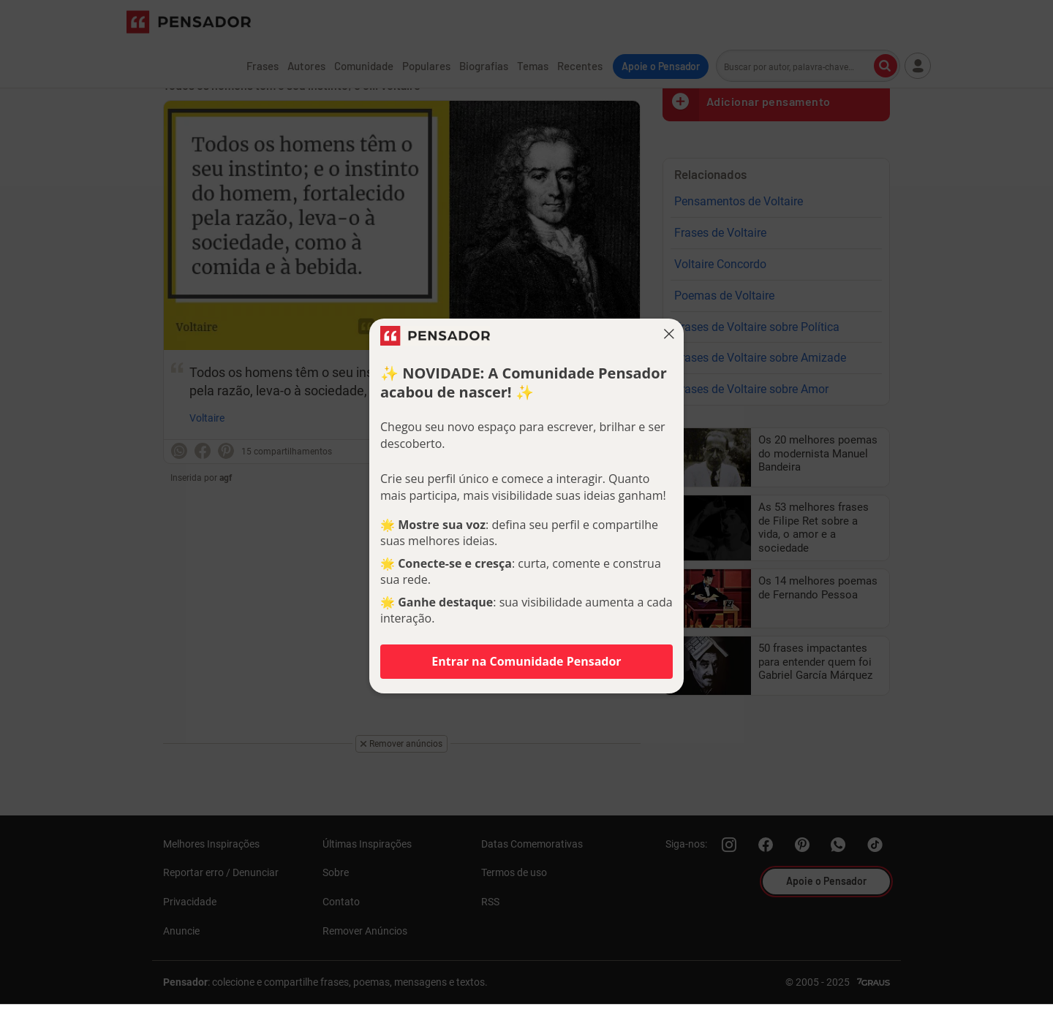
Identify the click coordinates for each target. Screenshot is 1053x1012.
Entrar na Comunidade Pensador (526, 661)
